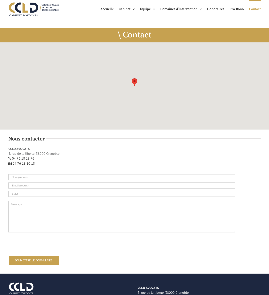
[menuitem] (109, 9)
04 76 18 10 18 (21, 163)
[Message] (121, 216)
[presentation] (40, 243)
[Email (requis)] (121, 185)
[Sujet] (121, 194)
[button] (134, 82)
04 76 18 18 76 (21, 158)
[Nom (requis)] (121, 177)
